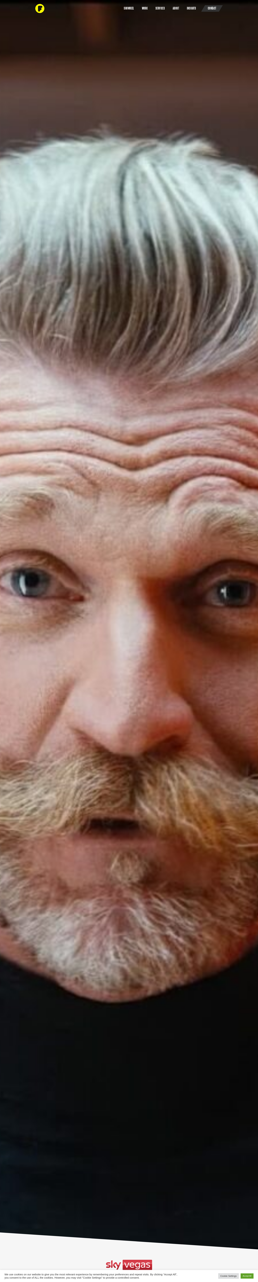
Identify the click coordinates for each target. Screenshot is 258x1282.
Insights (191, 8)
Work (145, 8)
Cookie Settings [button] (228, 1276)
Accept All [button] (247, 1276)
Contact (212, 8)
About (176, 8)
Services (160, 8)
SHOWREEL (129, 8)
